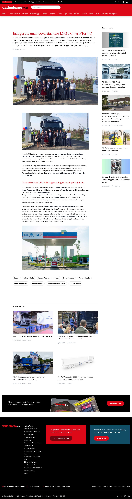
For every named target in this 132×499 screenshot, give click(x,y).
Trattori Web (28, 446)
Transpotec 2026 (14, 14)
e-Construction (29, 449)
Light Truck (68, 14)
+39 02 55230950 (33, 486)
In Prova (52, 14)
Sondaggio (32, 2)
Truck (60, 14)
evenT (26, 473)
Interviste (116, 125)
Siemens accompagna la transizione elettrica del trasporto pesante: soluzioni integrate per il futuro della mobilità (115, 117)
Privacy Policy (96, 486)
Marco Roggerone (20, 283)
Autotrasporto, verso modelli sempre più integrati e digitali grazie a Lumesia (114, 53)
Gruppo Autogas (44, 278)
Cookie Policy (107, 486)
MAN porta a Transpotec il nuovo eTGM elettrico (32, 336)
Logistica (84, 14)
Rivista (115, 186)
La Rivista (38, 2)
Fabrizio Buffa (29, 278)
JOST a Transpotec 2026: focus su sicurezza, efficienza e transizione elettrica (75, 378)
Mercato (25, 14)
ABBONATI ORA (115, 403)
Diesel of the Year (30, 462)
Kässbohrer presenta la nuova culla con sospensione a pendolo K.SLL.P (28, 378)
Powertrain (28, 440)
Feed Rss (60, 2)
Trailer (76, 14)
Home (4, 14)
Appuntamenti (47, 2)
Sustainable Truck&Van (32, 432)
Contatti (54, 2)
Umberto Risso (75, 283)
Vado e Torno (29, 426)
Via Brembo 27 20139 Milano (13, 486)
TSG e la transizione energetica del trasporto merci (114, 149)
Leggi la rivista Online (61, 438)
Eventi (97, 14)
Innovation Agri (29, 470)
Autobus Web (29, 434)
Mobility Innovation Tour (33, 468)
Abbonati (7, 2)
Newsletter (24, 2)
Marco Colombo (84, 278)
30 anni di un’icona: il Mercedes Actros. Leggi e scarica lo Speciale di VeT (116, 179)
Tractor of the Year (30, 465)
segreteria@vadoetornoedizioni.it (56, 486)
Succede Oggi (35, 14)
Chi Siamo (17, 2)
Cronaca (44, 14)
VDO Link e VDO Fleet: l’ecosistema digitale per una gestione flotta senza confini (113, 84)
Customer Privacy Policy (121, 486)
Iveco (57, 278)
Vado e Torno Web (30, 429)
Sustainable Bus (29, 437)
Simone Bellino (37, 283)
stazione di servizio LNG (56, 283)
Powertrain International (32, 443)
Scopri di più (101, 438)
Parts (91, 14)
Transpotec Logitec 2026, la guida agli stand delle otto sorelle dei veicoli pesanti (78, 337)
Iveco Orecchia (68, 278)
